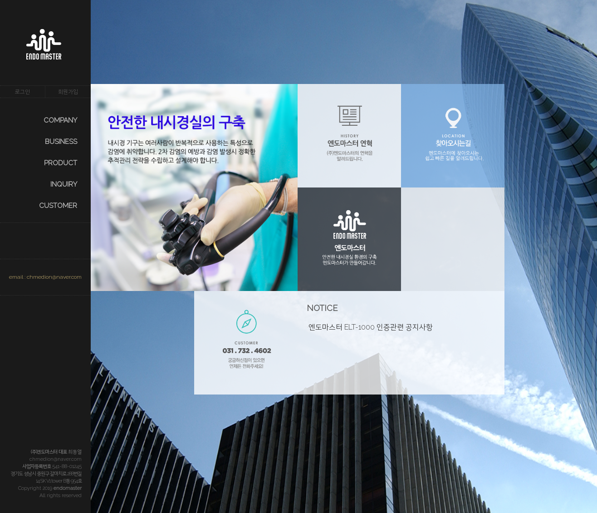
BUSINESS (61, 142)
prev (100, 300)
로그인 (22, 92)
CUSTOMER (58, 206)
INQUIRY (63, 184)
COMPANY (60, 120)
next (118, 300)
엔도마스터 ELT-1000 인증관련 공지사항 (370, 327)
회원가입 (68, 92)
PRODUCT (60, 163)
